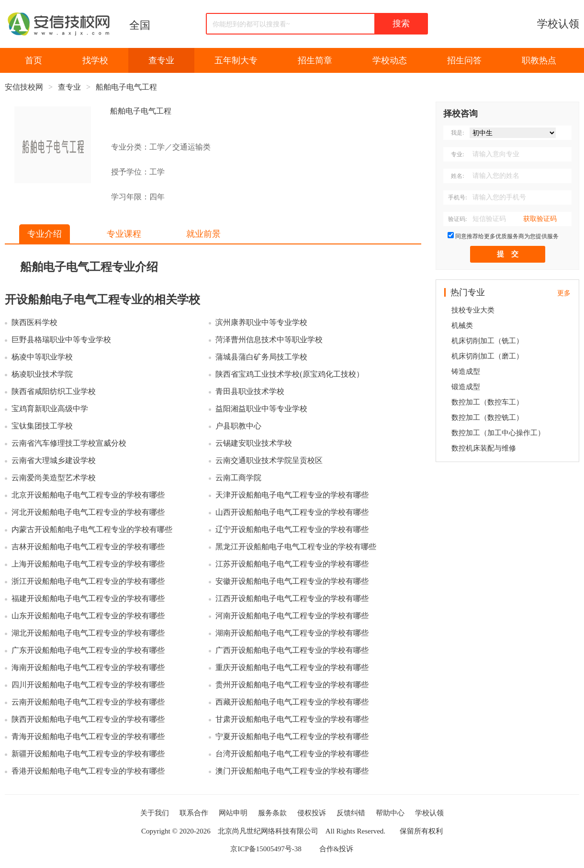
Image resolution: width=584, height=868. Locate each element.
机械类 (462, 325)
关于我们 (154, 813)
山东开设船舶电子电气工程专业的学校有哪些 (88, 616)
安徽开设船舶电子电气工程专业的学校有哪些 (292, 581)
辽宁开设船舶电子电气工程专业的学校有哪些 (292, 529)
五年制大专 (236, 60)
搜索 (401, 23)
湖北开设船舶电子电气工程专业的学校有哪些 (88, 633)
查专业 (161, 60)
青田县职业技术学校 (249, 391)
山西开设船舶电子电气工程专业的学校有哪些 (292, 512)
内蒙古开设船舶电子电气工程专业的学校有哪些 (91, 529)
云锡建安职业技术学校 (253, 443)
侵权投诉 (311, 813)
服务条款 (272, 813)
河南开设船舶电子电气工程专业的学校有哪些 (292, 616)
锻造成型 (465, 387)
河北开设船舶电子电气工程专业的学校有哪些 (88, 512)
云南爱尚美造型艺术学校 (53, 478)
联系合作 (194, 813)
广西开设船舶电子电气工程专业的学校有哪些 (292, 650)
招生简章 (315, 60)
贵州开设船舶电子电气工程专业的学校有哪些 (292, 685)
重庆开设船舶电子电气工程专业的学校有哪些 (292, 667)
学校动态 (389, 60)
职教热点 (539, 60)
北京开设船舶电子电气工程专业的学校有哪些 (88, 495)
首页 (33, 60)
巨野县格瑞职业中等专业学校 (61, 340)
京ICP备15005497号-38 (265, 849)
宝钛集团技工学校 (42, 426)
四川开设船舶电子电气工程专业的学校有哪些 (88, 685)
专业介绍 (44, 234)
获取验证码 (540, 218)
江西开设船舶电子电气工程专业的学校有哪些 (292, 598)
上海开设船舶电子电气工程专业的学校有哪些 (88, 564)
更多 (564, 293)
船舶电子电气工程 (126, 87)
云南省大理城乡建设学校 (53, 460)
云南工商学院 (238, 478)
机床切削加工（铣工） (487, 341)
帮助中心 (390, 813)
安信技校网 (24, 87)
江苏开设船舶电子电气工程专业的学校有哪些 (292, 564)
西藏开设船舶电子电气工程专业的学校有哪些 (292, 702)
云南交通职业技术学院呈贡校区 (269, 460)
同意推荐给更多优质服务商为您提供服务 (507, 236)
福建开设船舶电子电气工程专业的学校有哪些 (88, 598)
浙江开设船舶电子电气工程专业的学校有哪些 (88, 581)
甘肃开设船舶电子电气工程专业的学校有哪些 (292, 719)
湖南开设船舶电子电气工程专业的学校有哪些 (292, 633)
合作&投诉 (336, 849)
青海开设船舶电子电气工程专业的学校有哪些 (88, 736)
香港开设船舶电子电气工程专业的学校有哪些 (88, 771)
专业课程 (124, 234)
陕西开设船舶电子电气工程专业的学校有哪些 (88, 719)
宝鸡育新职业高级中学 (49, 409)
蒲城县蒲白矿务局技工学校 (261, 357)
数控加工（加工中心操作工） (498, 433)
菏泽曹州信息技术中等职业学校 (269, 340)
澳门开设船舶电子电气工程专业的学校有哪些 (292, 771)
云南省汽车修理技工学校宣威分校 (68, 443)
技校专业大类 (472, 310)
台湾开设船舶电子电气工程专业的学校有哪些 (292, 754)
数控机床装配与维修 (483, 448)
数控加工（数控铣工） (487, 417)
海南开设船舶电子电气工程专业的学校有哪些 (88, 667)
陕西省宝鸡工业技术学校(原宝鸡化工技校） (289, 374)
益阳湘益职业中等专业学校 (261, 409)
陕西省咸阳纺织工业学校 (53, 391)
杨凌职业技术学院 (42, 374)
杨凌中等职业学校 (42, 357)
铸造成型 (465, 371)
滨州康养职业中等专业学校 (261, 322)
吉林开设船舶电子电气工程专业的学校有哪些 (88, 547)
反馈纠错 (351, 813)
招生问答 (464, 60)
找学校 (95, 60)
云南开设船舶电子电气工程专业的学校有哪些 (88, 702)
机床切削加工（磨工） (487, 356)
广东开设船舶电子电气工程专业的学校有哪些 (88, 650)
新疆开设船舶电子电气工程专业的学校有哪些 (88, 754)
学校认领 (558, 24)
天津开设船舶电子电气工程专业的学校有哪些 (292, 495)
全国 (139, 25)
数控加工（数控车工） (487, 402)
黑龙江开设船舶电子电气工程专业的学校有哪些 (295, 547)
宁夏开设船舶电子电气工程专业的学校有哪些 (292, 736)
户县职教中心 (238, 426)
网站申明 (233, 813)
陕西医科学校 (34, 322)
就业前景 (203, 234)
